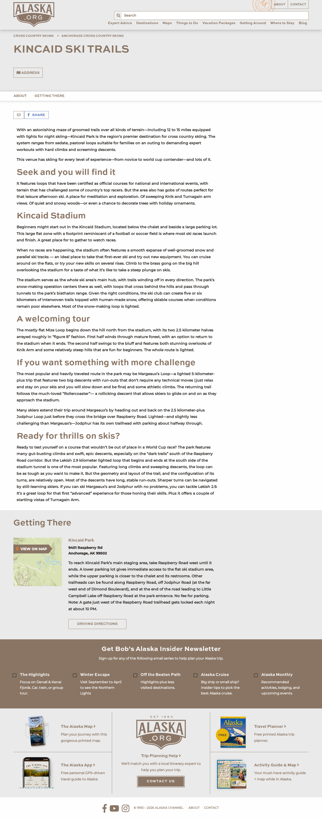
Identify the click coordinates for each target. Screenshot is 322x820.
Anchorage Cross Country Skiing (92, 35)
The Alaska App (78, 765)
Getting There (49, 96)
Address (28, 73)
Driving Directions (97, 624)
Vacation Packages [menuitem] (218, 23)
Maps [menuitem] (167, 23)
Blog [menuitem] (303, 23)
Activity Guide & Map (276, 765)
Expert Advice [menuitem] (120, 23)
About (279, 4)
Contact (298, 4)
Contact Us (161, 781)
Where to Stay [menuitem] (282, 23)
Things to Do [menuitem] (187, 23)
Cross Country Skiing (33, 35)
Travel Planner (270, 727)
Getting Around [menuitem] (253, 23)
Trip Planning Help (161, 756)
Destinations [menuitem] (147, 23)
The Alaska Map (78, 727)
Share (36, 115)
